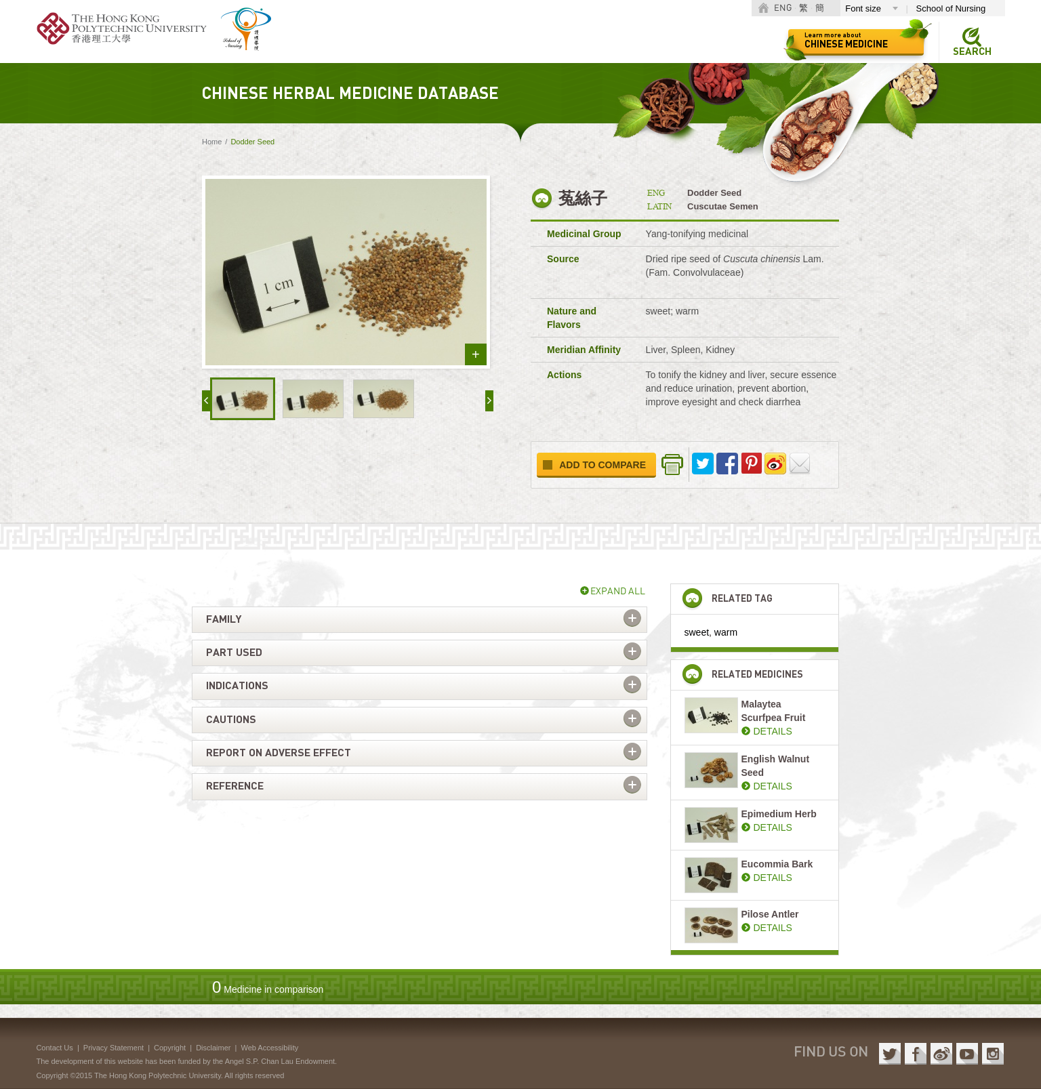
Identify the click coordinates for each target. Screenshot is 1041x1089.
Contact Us (54, 1048)
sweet (697, 632)
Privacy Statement (113, 1048)
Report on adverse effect (278, 752)
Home (212, 142)
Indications (237, 685)
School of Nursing (951, 8)
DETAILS (773, 731)
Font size (863, 8)
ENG (783, 8)
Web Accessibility (269, 1048)
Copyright (170, 1048)
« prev (206, 400)
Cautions (231, 719)
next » (489, 400)
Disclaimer (213, 1048)
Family (223, 619)
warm (725, 632)
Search (972, 52)
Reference (235, 786)
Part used (234, 652)
